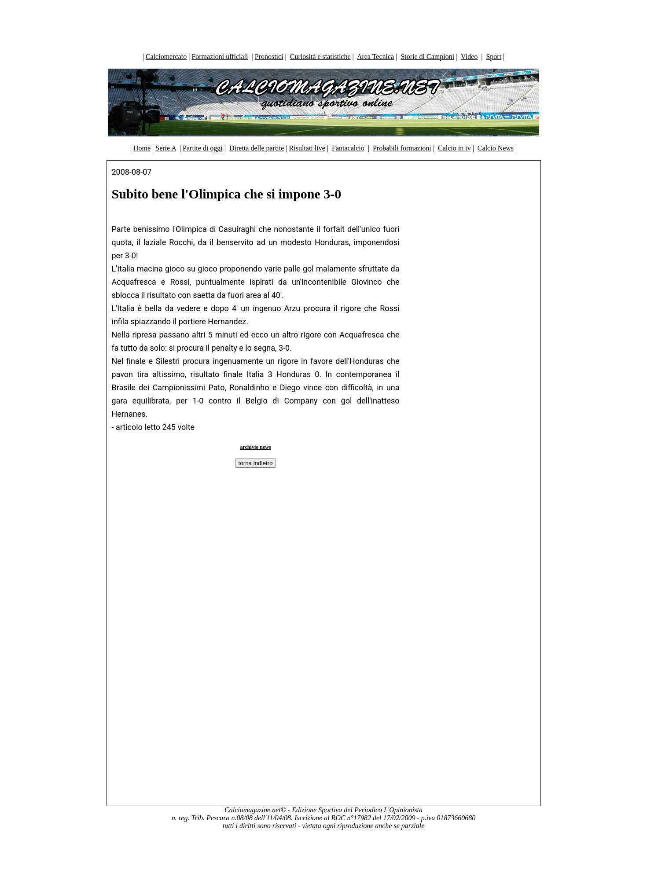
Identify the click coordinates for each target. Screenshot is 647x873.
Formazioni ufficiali (219, 56)
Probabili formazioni (402, 148)
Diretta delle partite (256, 148)
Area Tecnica (375, 56)
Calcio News (496, 148)
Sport (493, 56)
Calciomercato (166, 56)
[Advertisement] (323, 24)
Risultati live (307, 148)
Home (142, 148)
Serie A (165, 148)
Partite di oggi (203, 148)
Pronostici (269, 56)
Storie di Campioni (427, 56)
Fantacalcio (348, 148)
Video (469, 56)
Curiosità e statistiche (320, 56)
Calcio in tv (454, 148)
